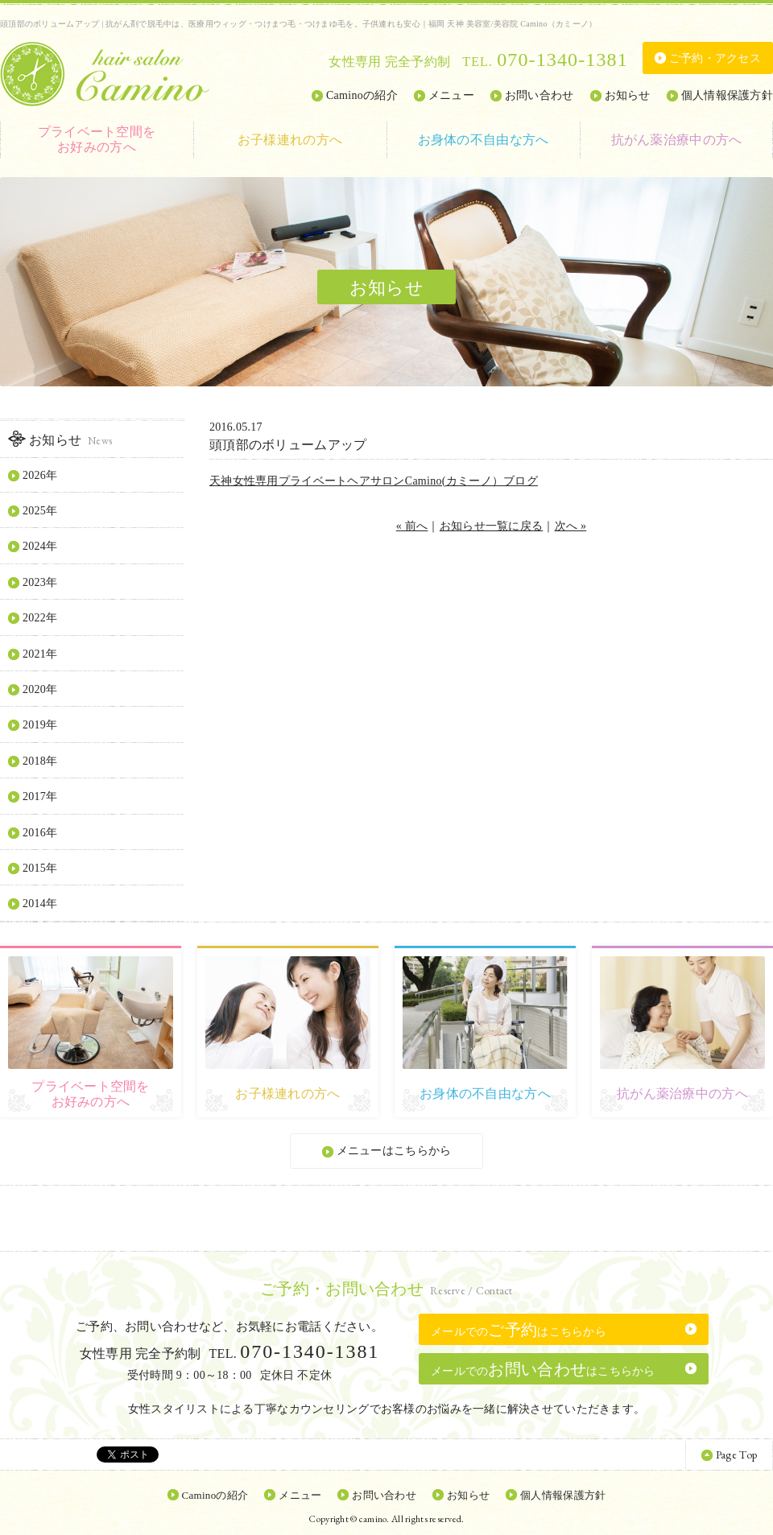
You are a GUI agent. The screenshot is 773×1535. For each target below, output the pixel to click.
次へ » (571, 526)
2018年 (40, 761)
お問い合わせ (539, 95)
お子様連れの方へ (290, 139)
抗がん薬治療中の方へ (676, 139)
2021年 (40, 654)
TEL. (544, 61)
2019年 (40, 725)
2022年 (40, 618)
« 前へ (412, 526)
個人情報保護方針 (727, 95)
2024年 (40, 546)
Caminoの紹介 (362, 95)
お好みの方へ (96, 139)
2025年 (40, 511)
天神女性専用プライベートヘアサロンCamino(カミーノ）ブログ (373, 481)
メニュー (451, 95)
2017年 (40, 796)
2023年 (40, 582)
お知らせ (628, 95)
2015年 (40, 868)
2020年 (40, 689)
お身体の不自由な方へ (483, 139)
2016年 (40, 833)
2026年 (40, 475)
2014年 (40, 903)
